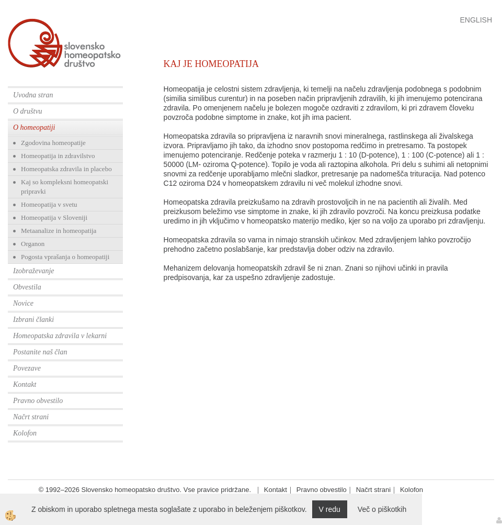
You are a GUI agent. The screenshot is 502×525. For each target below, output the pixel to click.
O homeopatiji (34, 127)
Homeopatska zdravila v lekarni (60, 336)
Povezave (27, 368)
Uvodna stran (33, 95)
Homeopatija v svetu (49, 204)
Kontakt (24, 384)
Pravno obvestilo (38, 401)
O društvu (27, 111)
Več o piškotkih (382, 509)
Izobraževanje (33, 271)
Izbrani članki (33, 319)
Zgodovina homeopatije (53, 143)
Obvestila (27, 287)
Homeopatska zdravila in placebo (66, 169)
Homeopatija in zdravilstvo (58, 156)
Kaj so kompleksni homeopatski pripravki (64, 186)
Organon (32, 244)
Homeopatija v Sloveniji (54, 217)
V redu (329, 509)
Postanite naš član (40, 352)
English (476, 20)
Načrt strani (31, 417)
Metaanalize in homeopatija (58, 230)
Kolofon (25, 433)
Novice (23, 303)
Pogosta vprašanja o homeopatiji (65, 257)
